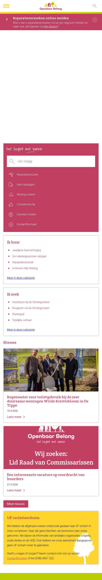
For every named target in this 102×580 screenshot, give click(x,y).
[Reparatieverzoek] (51, 174)
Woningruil (18, 314)
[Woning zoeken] (51, 194)
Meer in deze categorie (21, 278)
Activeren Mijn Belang (25, 268)
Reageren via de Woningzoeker (31, 308)
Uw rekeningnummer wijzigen (29, 256)
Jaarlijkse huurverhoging (26, 250)
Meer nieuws (16, 504)
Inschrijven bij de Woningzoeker (31, 302)
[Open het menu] (6, 6)
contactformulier (17, 558)
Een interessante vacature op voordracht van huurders (46, 476)
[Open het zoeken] (95, 6)
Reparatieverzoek (22, 262)
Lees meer (14, 417)
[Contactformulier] (51, 224)
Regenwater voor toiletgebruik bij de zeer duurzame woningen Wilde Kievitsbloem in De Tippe (47, 401)
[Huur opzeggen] (51, 184)
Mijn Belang (50, 26)
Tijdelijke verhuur (22, 320)
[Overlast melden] (51, 214)
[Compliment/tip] (51, 204)
